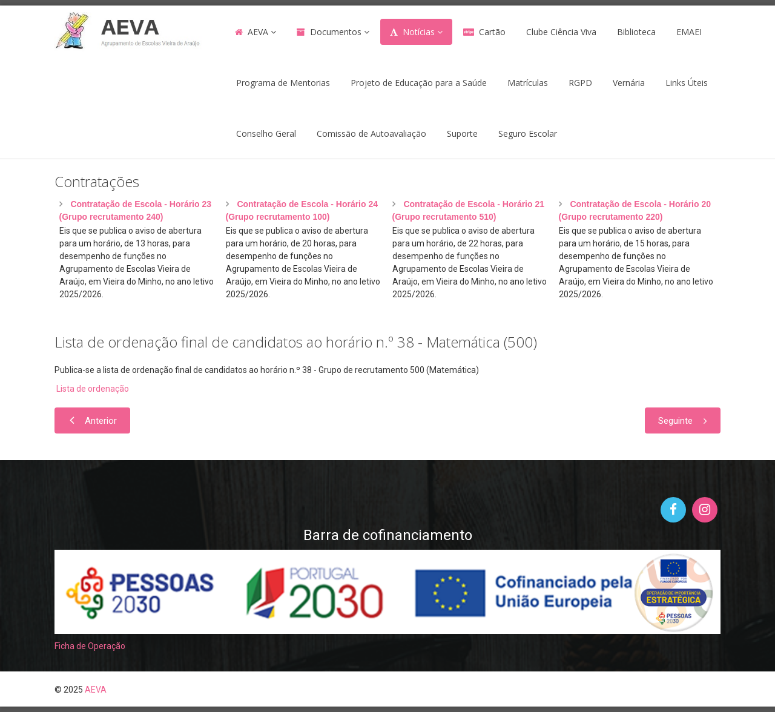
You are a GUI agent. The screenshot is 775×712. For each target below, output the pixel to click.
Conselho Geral (266, 133)
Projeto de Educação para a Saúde (419, 82)
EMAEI (689, 32)
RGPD (580, 82)
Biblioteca (636, 32)
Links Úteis (686, 82)
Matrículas (527, 82)
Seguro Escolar (527, 133)
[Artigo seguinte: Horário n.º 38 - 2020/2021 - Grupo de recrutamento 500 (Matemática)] (683, 420)
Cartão (492, 32)
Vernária (629, 82)
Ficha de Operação (89, 646)
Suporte (462, 133)
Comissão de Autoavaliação (371, 133)
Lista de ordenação (91, 389)
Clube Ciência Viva (561, 32)
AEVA (258, 32)
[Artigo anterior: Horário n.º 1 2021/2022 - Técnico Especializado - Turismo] (92, 420)
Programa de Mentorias (283, 82)
